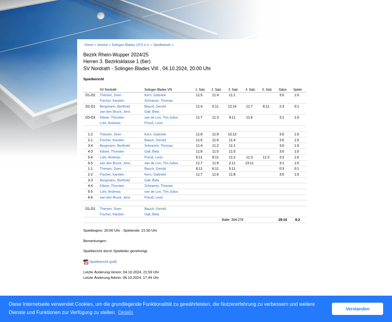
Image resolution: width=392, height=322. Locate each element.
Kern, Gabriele (155, 95)
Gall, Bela (151, 111)
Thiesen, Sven (110, 95)
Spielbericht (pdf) (103, 261)
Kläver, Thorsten (112, 117)
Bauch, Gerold (155, 106)
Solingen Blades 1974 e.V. (130, 45)
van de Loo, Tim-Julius (161, 117)
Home (89, 45)
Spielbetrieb (162, 45)
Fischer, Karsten (112, 100)
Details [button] (125, 312)
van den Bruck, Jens (115, 111)
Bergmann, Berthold (115, 106)
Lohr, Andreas (110, 123)
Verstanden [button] (358, 308)
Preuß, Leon (153, 123)
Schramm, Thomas (158, 100)
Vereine (102, 45)
